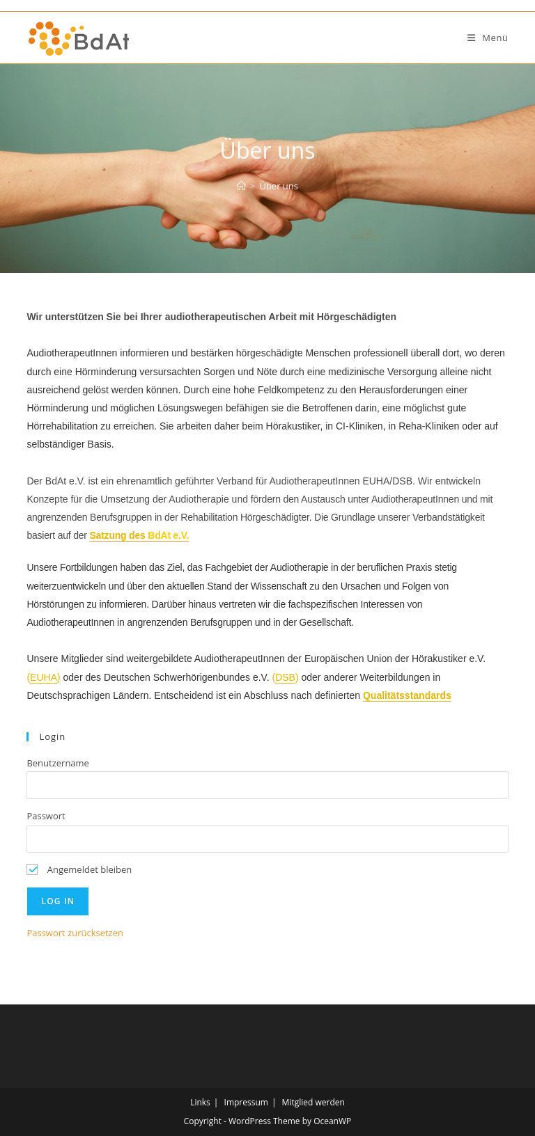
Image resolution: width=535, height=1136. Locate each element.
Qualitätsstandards (407, 695)
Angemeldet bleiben (79, 869)
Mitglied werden (313, 1102)
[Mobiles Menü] (488, 37)
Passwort (45, 816)
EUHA (43, 677)
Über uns (278, 186)
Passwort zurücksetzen (74, 932)
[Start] (241, 186)
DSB (285, 677)
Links (200, 1102)
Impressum (246, 1102)
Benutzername (57, 763)
